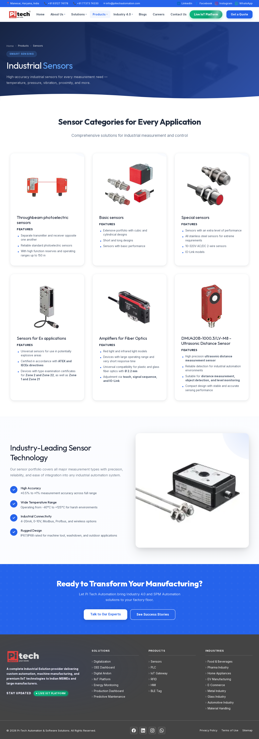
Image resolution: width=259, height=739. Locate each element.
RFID (154, 679)
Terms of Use (229, 730)
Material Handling (219, 708)
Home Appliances (219, 673)
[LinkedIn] (143, 730)
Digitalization (102, 661)
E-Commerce (216, 685)
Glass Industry (217, 696)
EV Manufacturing (219, 679)
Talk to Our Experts (105, 614)
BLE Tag (156, 691)
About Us (58, 14)
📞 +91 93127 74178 (56, 3)
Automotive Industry (221, 702)
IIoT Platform (102, 679)
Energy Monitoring (106, 685)
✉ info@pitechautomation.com (121, 3)
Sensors (156, 661)
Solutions (79, 14)
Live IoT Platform (206, 14)
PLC (153, 667)
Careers (159, 14)
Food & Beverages (220, 661)
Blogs (143, 14)
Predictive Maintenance (109, 696)
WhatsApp (244, 3)
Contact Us (179, 14)
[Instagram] (152, 730)
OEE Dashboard (104, 667)
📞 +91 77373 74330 (86, 3)
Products (100, 14)
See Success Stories (153, 614)
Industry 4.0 (123, 14)
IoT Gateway (159, 673)
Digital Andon (102, 673)
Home (40, 14)
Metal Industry (217, 691)
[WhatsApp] (161, 730)
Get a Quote (239, 14)
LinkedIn (184, 3)
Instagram (223, 3)
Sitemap (247, 730)
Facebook (203, 3)
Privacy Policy (208, 730)
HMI (153, 685)
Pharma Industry (218, 667)
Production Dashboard (109, 691)
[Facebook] (133, 730)
